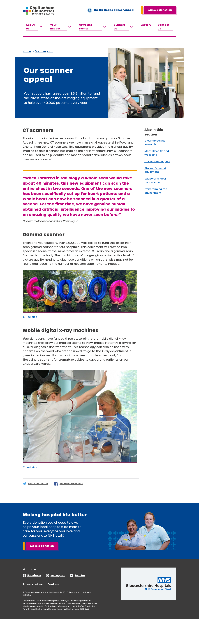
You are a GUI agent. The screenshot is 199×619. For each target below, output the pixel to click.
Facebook (34, 575)
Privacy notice (33, 584)
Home (27, 51)
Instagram (58, 575)
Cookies (53, 584)
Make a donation (160, 9)
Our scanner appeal (157, 161)
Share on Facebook (71, 483)
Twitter (80, 575)
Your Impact (44, 51)
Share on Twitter (38, 483)
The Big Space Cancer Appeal (110, 10)
